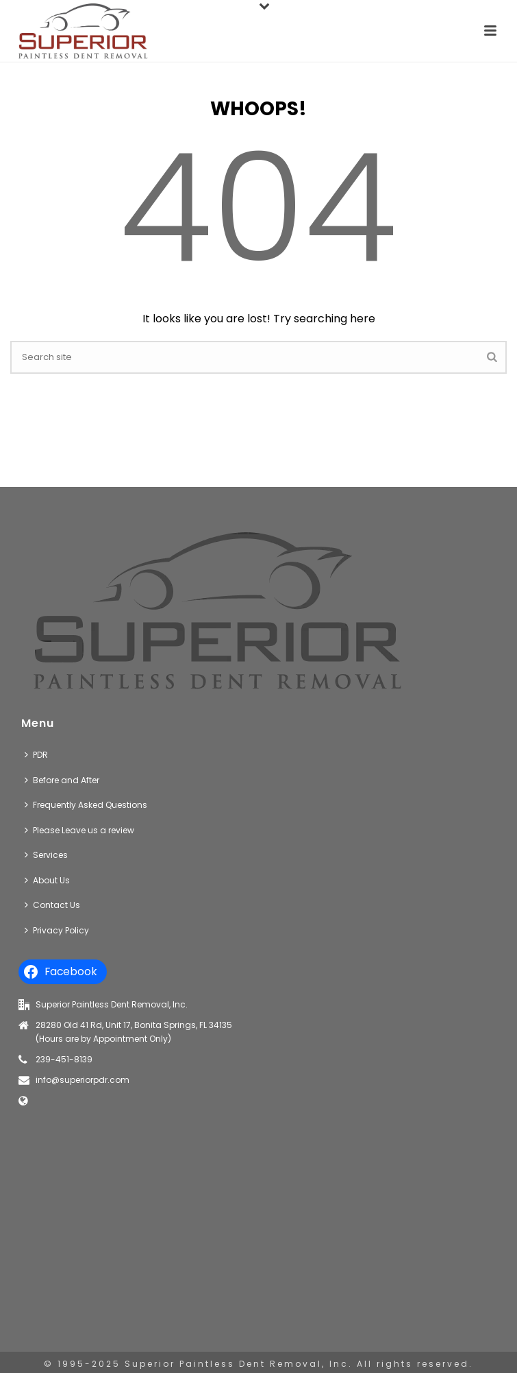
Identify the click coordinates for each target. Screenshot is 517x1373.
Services (46, 855)
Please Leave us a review (79, 830)
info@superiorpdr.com (82, 1080)
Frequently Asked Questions (86, 805)
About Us (47, 880)
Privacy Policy (57, 930)
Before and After (62, 780)
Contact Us (52, 905)
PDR (36, 755)
